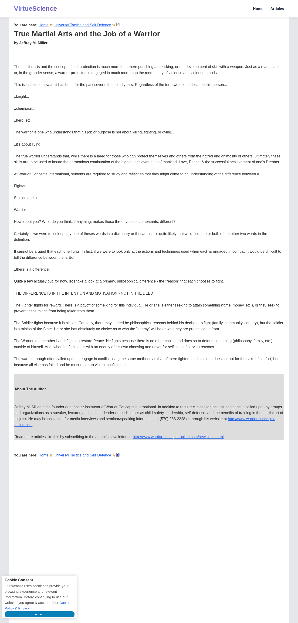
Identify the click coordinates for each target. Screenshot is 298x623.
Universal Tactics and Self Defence (82, 25)
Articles (277, 9)
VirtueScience (35, 8)
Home (258, 9)
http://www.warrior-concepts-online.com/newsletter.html (178, 437)
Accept (39, 614)
